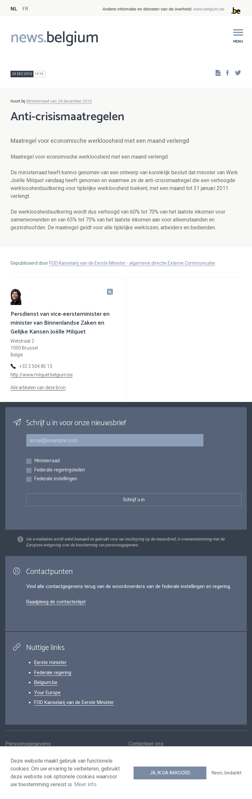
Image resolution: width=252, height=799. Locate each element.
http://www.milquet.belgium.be (41, 374)
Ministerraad (47, 461)
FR (25, 9)
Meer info (85, 784)
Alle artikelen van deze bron (38, 387)
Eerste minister (50, 662)
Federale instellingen (55, 479)
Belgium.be (45, 682)
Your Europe (47, 692)
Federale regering (52, 672)
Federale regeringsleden (59, 470)
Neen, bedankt (227, 772)
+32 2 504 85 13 (35, 366)
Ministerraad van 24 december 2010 (59, 101)
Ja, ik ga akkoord (170, 772)
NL (13, 9)
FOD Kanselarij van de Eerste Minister (74, 702)
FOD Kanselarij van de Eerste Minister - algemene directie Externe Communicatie (132, 263)
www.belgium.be (208, 9)
